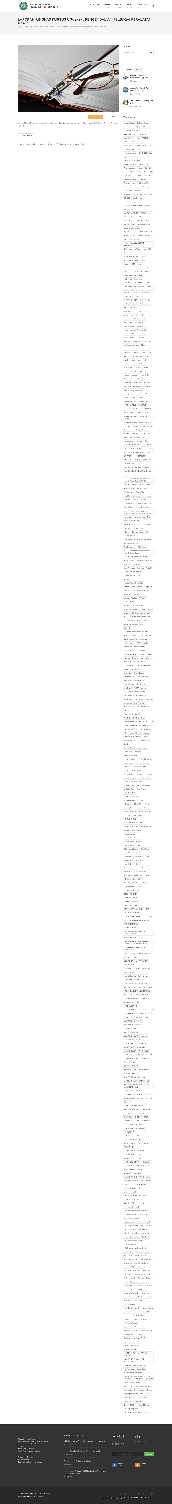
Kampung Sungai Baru (131, 1409)
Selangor (126, 669)
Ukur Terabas (142, 547)
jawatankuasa (128, 228)
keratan (139, 441)
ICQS (150, 1184)
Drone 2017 (128, 323)
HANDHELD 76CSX (130, 134)
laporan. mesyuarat (143, 224)
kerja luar (136, 635)
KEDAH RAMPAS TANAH (132, 886)
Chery (132, 1252)
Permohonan (146, 394)
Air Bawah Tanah (129, 789)
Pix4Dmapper (128, 665)
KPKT (126, 1278)
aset (125, 1256)
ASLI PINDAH (145, 1109)
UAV (135, 323)
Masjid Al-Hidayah (145, 654)
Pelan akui (142, 871)
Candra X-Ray (128, 752)
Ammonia (127, 782)
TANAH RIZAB (129, 1098)
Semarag (140, 587)
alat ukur (139, 172)
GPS (146, 164)
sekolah (134, 430)
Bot (130, 157)
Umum (95, 27)
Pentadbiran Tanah (130, 471)
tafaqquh (138, 249)
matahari (134, 235)
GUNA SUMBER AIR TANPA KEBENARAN (138, 987)
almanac (137, 239)
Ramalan (126, 360)
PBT (130, 1102)
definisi (132, 643)
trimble (133, 304)
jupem (126, 209)
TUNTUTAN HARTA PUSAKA (134, 1128)
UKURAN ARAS (142, 412)
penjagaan (127, 352)
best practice (146, 293)
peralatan (136, 352)
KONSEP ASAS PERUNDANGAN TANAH (138, 725)
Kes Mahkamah (138, 397)
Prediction (127, 364)
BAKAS (140, 485)
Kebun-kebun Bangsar (131, 849)
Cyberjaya (133, 1282)
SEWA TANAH (129, 1147)
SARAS (126, 371)
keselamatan (128, 202)
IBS (125, 1226)
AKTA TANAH (147, 916)
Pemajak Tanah (137, 782)
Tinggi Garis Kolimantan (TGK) (134, 496)
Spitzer (137, 752)
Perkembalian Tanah (130, 722)
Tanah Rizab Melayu (130, 673)
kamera (143, 179)
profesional (137, 517)
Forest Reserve (129, 677)
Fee (138, 785)
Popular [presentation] (129, 69)
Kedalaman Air (143, 183)
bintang (126, 390)
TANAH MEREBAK (144, 1013)
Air (146, 190)
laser (147, 868)
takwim (148, 774)
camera (142, 613)
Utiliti (148, 856)
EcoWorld (145, 1237)
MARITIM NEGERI (146, 409)
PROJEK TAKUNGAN (131, 901)
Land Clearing (140, 692)
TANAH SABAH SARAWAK (133, 1154)
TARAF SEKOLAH (130, 1192)
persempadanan (129, 441)
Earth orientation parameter (133, 279)
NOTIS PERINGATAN (131, 894)
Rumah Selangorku (130, 812)
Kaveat (141, 722)
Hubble (126, 744)
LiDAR (142, 868)
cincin (141, 235)
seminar (142, 371)
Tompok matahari (129, 800)
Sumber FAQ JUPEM (143, 1373)
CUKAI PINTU (144, 1058)
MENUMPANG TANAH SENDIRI (135, 1025)
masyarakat (145, 375)
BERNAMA (140, 1401)
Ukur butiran (139, 337)
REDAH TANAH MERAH (132, 916)
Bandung (127, 590)
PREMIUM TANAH (130, 1028)
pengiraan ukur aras (142, 763)
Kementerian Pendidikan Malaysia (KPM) (137, 539)
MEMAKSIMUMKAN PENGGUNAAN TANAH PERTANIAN (136, 1086)
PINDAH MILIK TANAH (132, 1196)
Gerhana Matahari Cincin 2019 (134, 605)
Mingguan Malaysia (142, 1405)
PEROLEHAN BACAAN (132, 445)
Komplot (126, 1319)
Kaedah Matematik (144, 503)
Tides (125, 271)
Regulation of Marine (131, 1342)
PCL (145, 172)
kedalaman (127, 194)
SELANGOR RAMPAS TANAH (134, 909)
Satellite (135, 613)
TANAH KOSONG (144, 1051)
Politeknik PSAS (129, 710)
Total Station (137, 296)
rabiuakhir (127, 319)
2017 (125, 217)
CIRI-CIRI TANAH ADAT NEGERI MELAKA (138, 953)
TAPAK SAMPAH (129, 1055)
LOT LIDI (145, 983)
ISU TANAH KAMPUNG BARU (134, 1151)
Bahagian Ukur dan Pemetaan (134, 401)
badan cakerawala (137, 390)
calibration (127, 296)
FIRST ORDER (146, 445)
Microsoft (133, 1289)
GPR (150, 172)
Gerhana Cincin (129, 579)
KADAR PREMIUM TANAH (133, 1021)
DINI (139, 304)
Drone (141, 323)
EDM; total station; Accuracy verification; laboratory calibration (137, 288)
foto (137, 345)
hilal (145, 311)
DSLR (143, 345)
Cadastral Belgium (143, 123)
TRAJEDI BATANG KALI (132, 1010)
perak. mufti (136, 617)
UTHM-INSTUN (129, 707)
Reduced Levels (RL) (140, 500)
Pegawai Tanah (129, 826)
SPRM (148, 909)
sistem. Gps (127, 628)
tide (141, 217)
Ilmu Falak (133, 371)
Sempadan (134, 187)
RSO (135, 628)
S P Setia (141, 1278)
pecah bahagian (129, 737)
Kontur (147, 524)
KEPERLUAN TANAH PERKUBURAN (136, 1081)
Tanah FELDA (141, 684)
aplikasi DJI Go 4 (129, 662)
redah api (140, 1286)
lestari (126, 1312)
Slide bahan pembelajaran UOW (134, 1338)
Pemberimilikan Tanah (131, 729)
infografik (127, 1330)
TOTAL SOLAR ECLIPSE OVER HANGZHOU (134, 244)
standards (136, 293)
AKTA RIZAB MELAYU (131, 1036)
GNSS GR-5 (128, 145)
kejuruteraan (138, 341)
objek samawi (136, 770)
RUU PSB (147, 1274)
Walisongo (127, 253)
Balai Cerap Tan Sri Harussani (133, 1181)
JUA (125, 1102)
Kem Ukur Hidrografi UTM (133, 714)
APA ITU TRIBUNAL (130, 957)
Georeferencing (146, 253)
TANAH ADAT (147, 1121)
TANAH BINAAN (142, 1047)
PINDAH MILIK (129, 965)
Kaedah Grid (128, 528)
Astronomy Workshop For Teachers (136, 598)
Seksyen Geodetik (130, 485)
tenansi (146, 737)
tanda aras (127, 767)
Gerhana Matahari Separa (132, 572)
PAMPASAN (145, 1117)
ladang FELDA (145, 1394)
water (136, 426)
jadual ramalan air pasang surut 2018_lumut (82, 1451)
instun (143, 308)
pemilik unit (128, 871)
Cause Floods (128, 856)
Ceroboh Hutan (138, 853)
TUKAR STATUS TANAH (144, 1098)
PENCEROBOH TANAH (132, 1139)
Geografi (136, 253)
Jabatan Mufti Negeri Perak (141, 590)
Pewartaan (127, 397)
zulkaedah (141, 319)
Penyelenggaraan (129, 160)
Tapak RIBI (138, 1382)
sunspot (140, 800)
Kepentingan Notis (144, 778)
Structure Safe (140, 856)
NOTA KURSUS (129, 1373)
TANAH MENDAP (141, 995)
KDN (142, 1203)
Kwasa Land (138, 1274)
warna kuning (145, 729)
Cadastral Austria (129, 127)
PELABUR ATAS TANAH (132, 1121)
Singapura (137, 437)
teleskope (127, 613)
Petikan (134, 1330)
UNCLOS (127, 617)
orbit (135, 871)
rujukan (136, 349)
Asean (136, 594)
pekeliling (143, 1319)
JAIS (135, 1397)
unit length (127, 293)
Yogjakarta (148, 587)
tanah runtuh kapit (144, 1297)
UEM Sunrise (128, 1300)
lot (124, 620)
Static (136, 528)
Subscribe (149, 1449)
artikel (147, 1181)
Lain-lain (102, 27)
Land (149, 145)
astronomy (136, 375)
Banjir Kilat (127, 853)
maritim (135, 194)
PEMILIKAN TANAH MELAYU (134, 1106)
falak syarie (141, 334)
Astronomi (146, 175)
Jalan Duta (141, 1289)
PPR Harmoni (128, 1207)
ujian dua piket (129, 774)
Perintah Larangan (130, 778)
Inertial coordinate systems (133, 275)
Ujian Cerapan (128, 260)
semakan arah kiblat (130, 654)
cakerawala (127, 179)
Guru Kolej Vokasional (131, 543)
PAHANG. (147, 460)
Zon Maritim (137, 879)
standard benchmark (130, 868)
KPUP (137, 260)
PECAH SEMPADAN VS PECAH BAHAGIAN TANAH (134, 933)
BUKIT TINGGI (140, 456)
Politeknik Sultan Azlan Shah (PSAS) (136, 532)
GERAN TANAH (142, 1143)
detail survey (128, 341)
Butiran (126, 187)
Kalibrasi (143, 256)
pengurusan (128, 517)
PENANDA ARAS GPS (144, 448)
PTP (138, 643)
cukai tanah (137, 564)
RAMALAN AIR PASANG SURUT (135, 213)
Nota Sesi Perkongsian (143, 1386)
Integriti (146, 467)
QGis (125, 1184)
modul (126, 643)
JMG (149, 434)
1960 (139, 149)
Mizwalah (147, 759)
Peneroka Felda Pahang (131, 838)
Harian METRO (129, 1405)
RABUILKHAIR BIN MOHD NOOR (43, 27)
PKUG (126, 405)
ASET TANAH (128, 1124)
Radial (142, 528)
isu (144, 437)
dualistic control (129, 650)
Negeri (148, 187)
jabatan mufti (137, 356)
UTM (132, 602)
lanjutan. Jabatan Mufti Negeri (134, 624)
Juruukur (127, 770)
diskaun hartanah (129, 1304)
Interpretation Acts (130, 153)
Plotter (145, 488)
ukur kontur (139, 774)
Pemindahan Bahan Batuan (133, 467)
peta (125, 733)
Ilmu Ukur (139, 710)
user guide (146, 304)
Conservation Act (129, 149)
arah (125, 308)
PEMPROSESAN (145, 422)
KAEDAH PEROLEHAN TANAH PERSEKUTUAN (134, 948)
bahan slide (141, 1369)
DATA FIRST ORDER (139, 434)
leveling (126, 304)
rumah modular (133, 1226)
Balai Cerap (127, 879)
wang (130, 1256)
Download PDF (95, 117)
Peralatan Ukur (79, 144)
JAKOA (136, 688)
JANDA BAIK (128, 460)
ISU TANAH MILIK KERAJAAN (134, 1113)
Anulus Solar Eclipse (130, 609)
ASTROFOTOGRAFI (130, 422)
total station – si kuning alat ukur (77, 1461)
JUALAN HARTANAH (131, 1203)
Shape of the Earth (142, 268)
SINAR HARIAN (141, 1184)
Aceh (125, 475)
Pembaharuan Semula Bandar (134, 1241)
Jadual (146, 356)
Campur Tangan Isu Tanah (132, 845)
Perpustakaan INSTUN (144, 560)
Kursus (28, 144)
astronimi (148, 341)
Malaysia (142, 364)
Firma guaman (145, 1226)
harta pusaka (128, 1390)
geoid (136, 202)
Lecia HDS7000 (129, 138)
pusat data (132, 1229)
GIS (144, 145)
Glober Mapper (129, 256)
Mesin (141, 198)
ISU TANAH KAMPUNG (132, 890)
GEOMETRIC (128, 283)
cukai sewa (127, 564)
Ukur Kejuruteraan (130, 547)
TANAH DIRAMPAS (130, 1177)
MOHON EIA (141, 980)
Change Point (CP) (130, 503)
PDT (125, 1229)
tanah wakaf (128, 875)
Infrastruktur (128, 1397)
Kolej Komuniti (129, 492)
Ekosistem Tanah (129, 785)
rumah (137, 1207)
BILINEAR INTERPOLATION (133, 205)
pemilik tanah (128, 1382)
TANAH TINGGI (129, 1047)
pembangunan (139, 647)
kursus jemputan (142, 639)
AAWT (126, 602)
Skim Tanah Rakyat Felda (132, 1271)
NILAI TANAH (128, 995)
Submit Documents (139, 680)
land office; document (142, 665)
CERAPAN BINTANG (131, 409)
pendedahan (143, 430)
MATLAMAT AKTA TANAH (133, 937)
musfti (136, 308)
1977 (133, 264)
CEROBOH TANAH (130, 1058)
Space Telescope (143, 740)
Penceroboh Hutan (130, 834)
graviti (144, 379)
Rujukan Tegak (128, 763)
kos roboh (142, 1397)
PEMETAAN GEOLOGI (131, 797)
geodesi (147, 205)
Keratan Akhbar (129, 1401)
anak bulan (134, 315)
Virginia (139, 264)
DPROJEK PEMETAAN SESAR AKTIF (136, 452)
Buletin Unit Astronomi (131, 1323)
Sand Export (128, 688)
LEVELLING (140, 220)
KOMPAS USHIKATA (131, 130)
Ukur (35, 144)
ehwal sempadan (129, 412)
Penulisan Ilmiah (143, 1412)
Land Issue (144, 688)
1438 (134, 319)
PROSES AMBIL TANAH (132, 1136)
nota (144, 249)
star (130, 239)
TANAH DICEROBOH (143, 1166)
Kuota (141, 1300)
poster (131, 1184)
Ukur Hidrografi (129, 718)
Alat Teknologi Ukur (143, 707)
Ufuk (147, 875)
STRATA (126, 793)
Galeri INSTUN (129, 488)
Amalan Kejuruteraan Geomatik (134, 703)
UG (132, 172)
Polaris (145, 367)
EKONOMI (138, 1124)
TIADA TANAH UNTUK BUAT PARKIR (137, 991)
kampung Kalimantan (131, 1394)
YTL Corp (127, 1315)
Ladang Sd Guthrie (130, 1297)
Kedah (138, 677)
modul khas (147, 517)
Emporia (149, 1278)
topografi (147, 733)
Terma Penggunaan (25, 1496)
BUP (147, 401)
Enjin (125, 157)
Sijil (137, 256)
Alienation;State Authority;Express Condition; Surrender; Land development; (138, 512)
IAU (149, 382)
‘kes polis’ (135, 1319)
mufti (150, 352)
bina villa (137, 1263)
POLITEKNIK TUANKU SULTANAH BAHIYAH (136, 1354)
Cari (150, 53)
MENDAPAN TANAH (131, 819)
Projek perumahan (142, 1233)
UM (138, 379)
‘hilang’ (126, 1267)
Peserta (132, 972)
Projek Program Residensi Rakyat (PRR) (137, 1211)
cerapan (126, 315)
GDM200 (127, 198)
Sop (150, 153)
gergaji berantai (146, 635)
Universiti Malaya (129, 379)
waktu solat (128, 594)
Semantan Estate (135, 1312)
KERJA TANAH (144, 1070)
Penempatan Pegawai (142, 808)
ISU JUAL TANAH (130, 1062)
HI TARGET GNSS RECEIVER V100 (135, 232)
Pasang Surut (136, 360)
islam (130, 308)
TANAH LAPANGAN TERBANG (134, 823)
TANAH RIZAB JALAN (145, 1055)
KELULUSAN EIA (129, 980)
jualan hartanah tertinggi (132, 1237)
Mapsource (137, 145)
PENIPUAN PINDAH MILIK (133, 1199)
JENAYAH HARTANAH (131, 1066)
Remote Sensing (129, 326)
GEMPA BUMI (128, 456)
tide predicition (129, 220)
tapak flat (133, 1278)
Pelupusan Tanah (129, 463)
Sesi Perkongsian (129, 1369)
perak (137, 228)
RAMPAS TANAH (136, 1169)
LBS (136, 1300)
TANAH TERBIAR (129, 1043)
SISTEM (144, 1196)
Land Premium (136, 669)
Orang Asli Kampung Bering (133, 841)
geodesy (126, 264)
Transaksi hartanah (140, 1256)
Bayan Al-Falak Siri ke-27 (132, 1345)
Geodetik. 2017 (53, 144)
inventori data (138, 875)
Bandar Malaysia (147, 1308)
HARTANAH (146, 1162)
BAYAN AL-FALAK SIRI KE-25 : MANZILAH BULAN (134, 1360)
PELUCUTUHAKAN (130, 928)
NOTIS (126, 1169)
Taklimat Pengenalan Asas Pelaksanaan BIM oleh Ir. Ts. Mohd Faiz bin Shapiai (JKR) (138, 1378)
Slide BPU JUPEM (130, 1349)
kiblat (150, 249)
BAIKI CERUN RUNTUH (132, 983)
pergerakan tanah (129, 1222)
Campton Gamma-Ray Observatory (135, 748)
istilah (132, 209)
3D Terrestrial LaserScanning (133, 142)
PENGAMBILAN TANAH (132, 1162)
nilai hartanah (142, 1229)
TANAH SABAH (129, 1158)
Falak (125, 175)
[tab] (129, 69)
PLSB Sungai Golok (130, 1244)
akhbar (146, 441)
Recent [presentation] (138, 69)
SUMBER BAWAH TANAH (139, 1017)
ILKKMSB (127, 557)
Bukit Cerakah (128, 692)
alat (150, 232)
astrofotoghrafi (129, 345)
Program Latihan (65, 144)
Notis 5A (149, 568)
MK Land (149, 1390)
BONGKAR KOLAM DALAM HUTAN (136, 968)
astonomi (127, 434)
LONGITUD (142, 405)
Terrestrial (143, 134)
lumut (150, 213)
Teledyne (138, 367)
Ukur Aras (127, 183)
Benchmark (127, 500)
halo (134, 311)
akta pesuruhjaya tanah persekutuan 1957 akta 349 (84, 1441)
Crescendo (148, 1286)
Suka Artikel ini (111, 117)
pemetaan (42, 144)
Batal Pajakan (141, 789)
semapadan (146, 617)
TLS (141, 759)
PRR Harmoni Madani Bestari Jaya (135, 1214)
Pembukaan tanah (146, 1259)
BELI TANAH (141, 1158)
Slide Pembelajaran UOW (132, 1334)
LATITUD (133, 405)
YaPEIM (146, 1312)
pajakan (139, 737)
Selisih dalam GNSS (139, 767)
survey (142, 426)
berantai (150, 426)
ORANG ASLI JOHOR (131, 1032)
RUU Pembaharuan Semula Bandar (135, 1248)
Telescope (142, 609)
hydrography (128, 426)
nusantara (127, 375)
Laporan (21, 144)
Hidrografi (137, 157)
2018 (144, 360)
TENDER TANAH (129, 1132)
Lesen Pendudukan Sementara (134, 568)
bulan (142, 315)
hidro (145, 620)
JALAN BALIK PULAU (131, 1109)
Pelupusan (148, 699)
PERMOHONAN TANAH (132, 1091)
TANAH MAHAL (144, 1177)
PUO (148, 220)
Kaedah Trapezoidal (143, 507)
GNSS (141, 164)
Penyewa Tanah (147, 785)
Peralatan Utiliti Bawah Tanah (134, 860)
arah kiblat (127, 356)
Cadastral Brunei (129, 123)
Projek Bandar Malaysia (131, 1308)
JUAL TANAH (137, 815)
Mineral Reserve (129, 684)
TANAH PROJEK (129, 1094)
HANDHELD (143, 153)
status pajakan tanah (131, 1259)
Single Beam (140, 718)
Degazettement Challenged (133, 830)
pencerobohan (128, 1386)
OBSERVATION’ (129, 448)
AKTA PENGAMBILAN (143, 826)
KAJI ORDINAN (141, 883)
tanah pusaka (146, 1271)
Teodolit (138, 488)
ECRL (132, 1267)
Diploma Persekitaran (139, 557)
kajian (140, 311)
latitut (133, 334)
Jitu (150, 194)
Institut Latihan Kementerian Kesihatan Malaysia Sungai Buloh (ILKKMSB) (137, 480)
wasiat (126, 1252)
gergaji (134, 198)
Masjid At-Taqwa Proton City (133, 583)
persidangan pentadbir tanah (133, 524)
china (125, 249)
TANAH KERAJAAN (144, 1094)
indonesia (148, 235)
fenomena (127, 311)
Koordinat (143, 194)
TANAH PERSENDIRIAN (132, 1040)
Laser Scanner (128, 367)
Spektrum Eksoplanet (131, 755)
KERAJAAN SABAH (130, 1188)
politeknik (127, 224)
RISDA (139, 620)
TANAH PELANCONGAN (132, 1173)
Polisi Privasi (38, 1496)
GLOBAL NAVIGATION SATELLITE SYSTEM (135, 417)
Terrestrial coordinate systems (139, 271)
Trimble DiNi (140, 492)
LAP (148, 1222)
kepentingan (128, 647)
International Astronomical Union (135, 382)
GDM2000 (127, 635)
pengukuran (128, 437)
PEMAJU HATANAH (131, 898)
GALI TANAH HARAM (131, 1117)
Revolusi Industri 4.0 (130, 759)
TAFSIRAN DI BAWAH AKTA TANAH (136, 920)
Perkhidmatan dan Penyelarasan (80, 27)
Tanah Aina (140, 1267)
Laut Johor (127, 815)
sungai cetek (128, 1263)
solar (131, 249)
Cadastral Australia (143, 127)
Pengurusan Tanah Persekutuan (134, 695)
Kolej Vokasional (129, 536)
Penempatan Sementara (132, 394)
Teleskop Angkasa (130, 740)
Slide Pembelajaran (145, 1330)
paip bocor (141, 1222)
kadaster (138, 175)
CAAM (138, 864)
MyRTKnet (138, 190)
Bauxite (141, 673)
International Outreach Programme (135, 1365)
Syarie (131, 175)
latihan (126, 639)
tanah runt (144, 1036)
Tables (135, 364)
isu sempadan (139, 1390)
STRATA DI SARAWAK (131, 913)
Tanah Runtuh (145, 849)
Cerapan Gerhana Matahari (133, 575)
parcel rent (127, 699)
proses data (127, 349)
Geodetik (64, 27)
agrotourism (128, 1218)
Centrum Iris (144, 1293)
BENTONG (138, 460)
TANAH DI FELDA (130, 1051)
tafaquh (143, 352)
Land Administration (145, 471)
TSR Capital (128, 1274)
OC (140, 1188)
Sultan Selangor (129, 1233)
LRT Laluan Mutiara (138, 1315)
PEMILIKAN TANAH (130, 1006)
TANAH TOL (142, 1043)
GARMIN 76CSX (142, 138)
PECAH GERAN (147, 1010)
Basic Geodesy (129, 268)
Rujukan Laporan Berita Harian (134, 1327)
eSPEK (126, 972)
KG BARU (149, 722)
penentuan (131, 620)
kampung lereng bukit (131, 1293)
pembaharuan (143, 1282)
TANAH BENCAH (130, 1013)
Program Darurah (129, 587)
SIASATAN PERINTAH (131, 924)
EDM (143, 260)
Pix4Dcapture (141, 662)
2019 (150, 609)
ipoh (133, 224)
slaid (125, 521)
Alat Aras (148, 485)
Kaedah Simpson (129, 507)
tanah (132, 639)
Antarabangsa (128, 190)
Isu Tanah (145, 677)
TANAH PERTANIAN (131, 1002)
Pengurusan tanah (130, 1412)
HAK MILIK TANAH (130, 1070)
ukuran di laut (128, 337)
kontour (148, 496)
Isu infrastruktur (129, 1286)
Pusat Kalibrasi (129, 864)
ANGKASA (146, 386)
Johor (125, 1289)
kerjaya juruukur (129, 560)
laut (148, 613)
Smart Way (127, 680)
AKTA (133, 793)
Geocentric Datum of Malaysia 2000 (136, 632)
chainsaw (127, 430)
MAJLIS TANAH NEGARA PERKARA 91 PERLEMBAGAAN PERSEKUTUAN (137, 942)
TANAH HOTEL (129, 1166)
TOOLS (147, 300)
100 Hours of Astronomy (132, 386)
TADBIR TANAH (129, 1143)
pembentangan (134, 521)
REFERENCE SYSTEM (142, 283)
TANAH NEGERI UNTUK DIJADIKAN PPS (138, 998)
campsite (137, 1218)
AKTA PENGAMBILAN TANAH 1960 (136, 961)
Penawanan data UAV (131, 658)
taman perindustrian (143, 1252)
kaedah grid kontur (135, 733)
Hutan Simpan (138, 699)
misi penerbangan (146, 658)
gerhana (126, 235)
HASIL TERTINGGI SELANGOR (134, 1077)
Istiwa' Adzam (141, 650)
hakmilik (145, 643)
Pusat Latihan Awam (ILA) (132, 976)
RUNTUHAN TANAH (131, 905)
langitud (126, 334)
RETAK (126, 1017)
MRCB (126, 1282)
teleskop (136, 179)
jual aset (145, 1263)
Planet (147, 804)
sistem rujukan (146, 349)
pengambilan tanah (130, 164)
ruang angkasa (128, 808)
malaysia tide (133, 217)
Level (134, 183)
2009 (125, 239)
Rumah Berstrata (144, 812)
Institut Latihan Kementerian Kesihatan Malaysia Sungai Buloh (137, 552)
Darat (142, 187)
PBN (138, 160)
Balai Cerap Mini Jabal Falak (133, 804)
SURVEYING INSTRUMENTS (133, 300)
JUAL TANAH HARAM (131, 1073)
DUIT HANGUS (129, 883)
